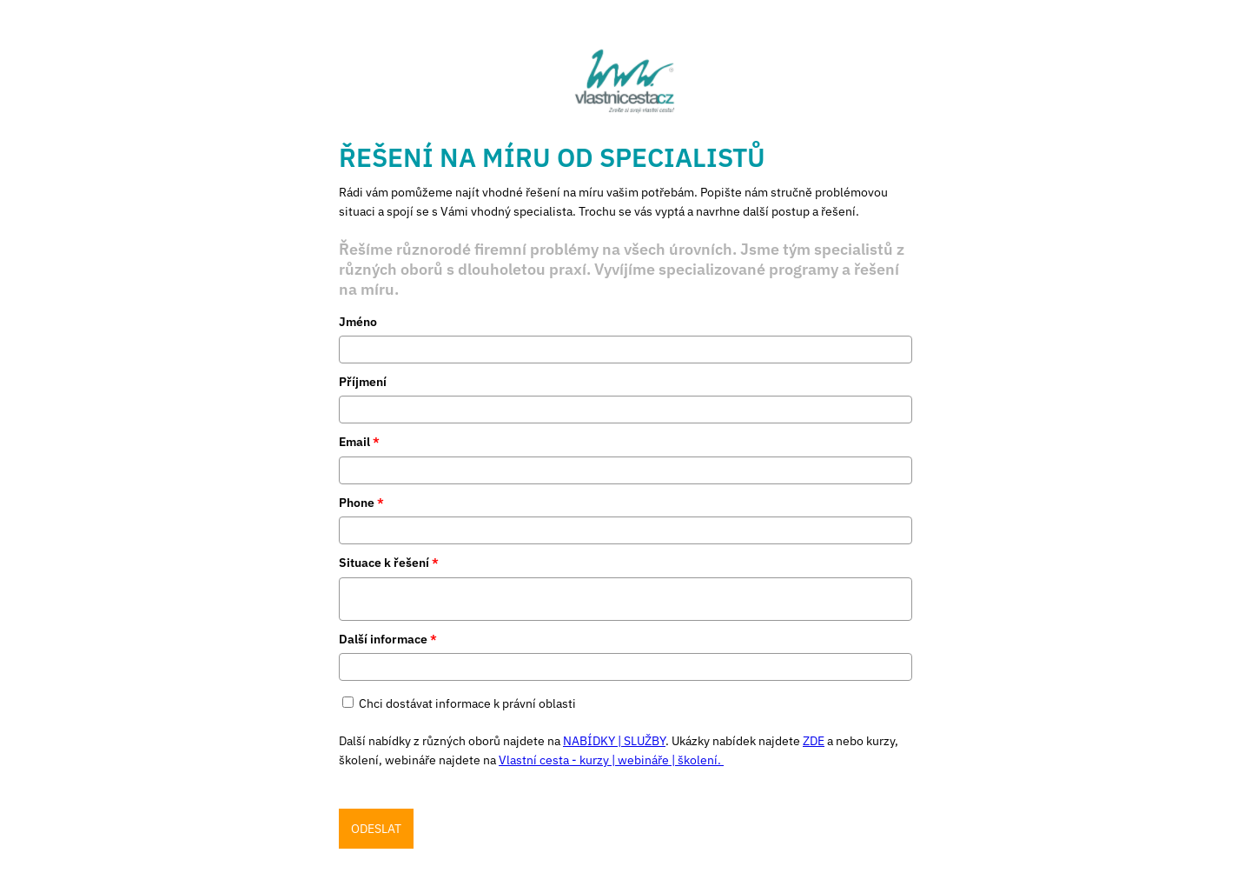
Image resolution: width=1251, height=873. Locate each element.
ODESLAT (376, 828)
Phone (361, 502)
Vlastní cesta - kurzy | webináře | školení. (611, 760)
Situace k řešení (389, 562)
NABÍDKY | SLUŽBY (614, 741)
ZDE (813, 741)
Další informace (388, 639)
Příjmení (363, 382)
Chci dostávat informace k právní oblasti (467, 703)
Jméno (358, 322)
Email (359, 442)
